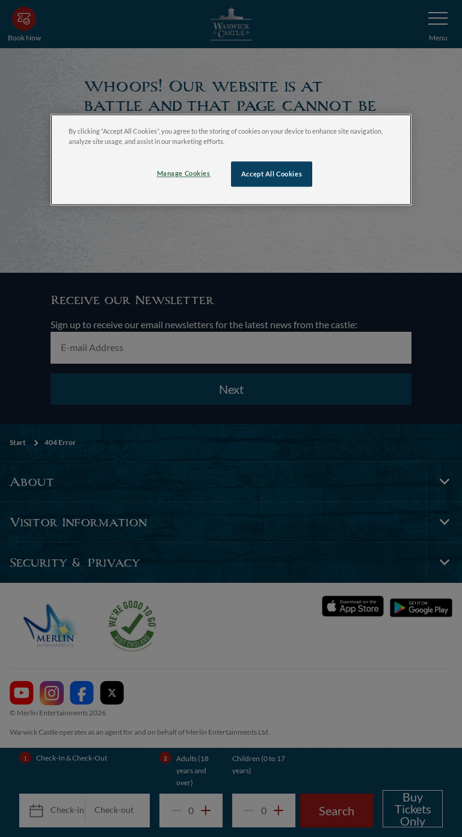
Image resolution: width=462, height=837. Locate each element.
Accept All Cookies (271, 174)
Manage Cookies (184, 173)
